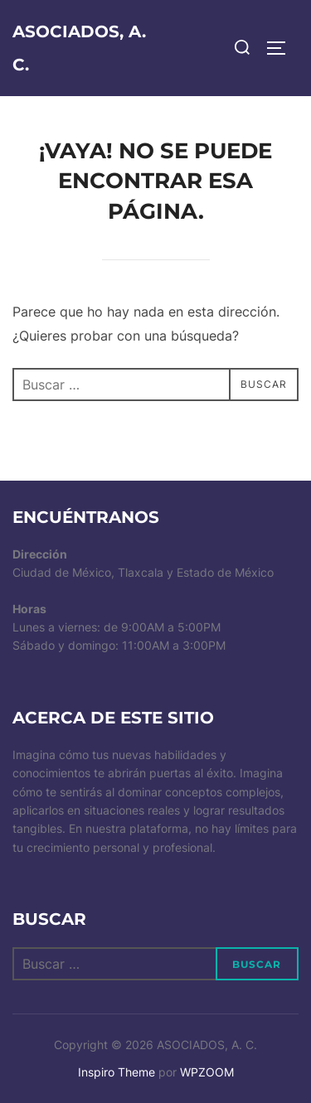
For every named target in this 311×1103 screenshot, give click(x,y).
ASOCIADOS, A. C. (79, 48)
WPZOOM (207, 1072)
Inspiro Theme (116, 1072)
